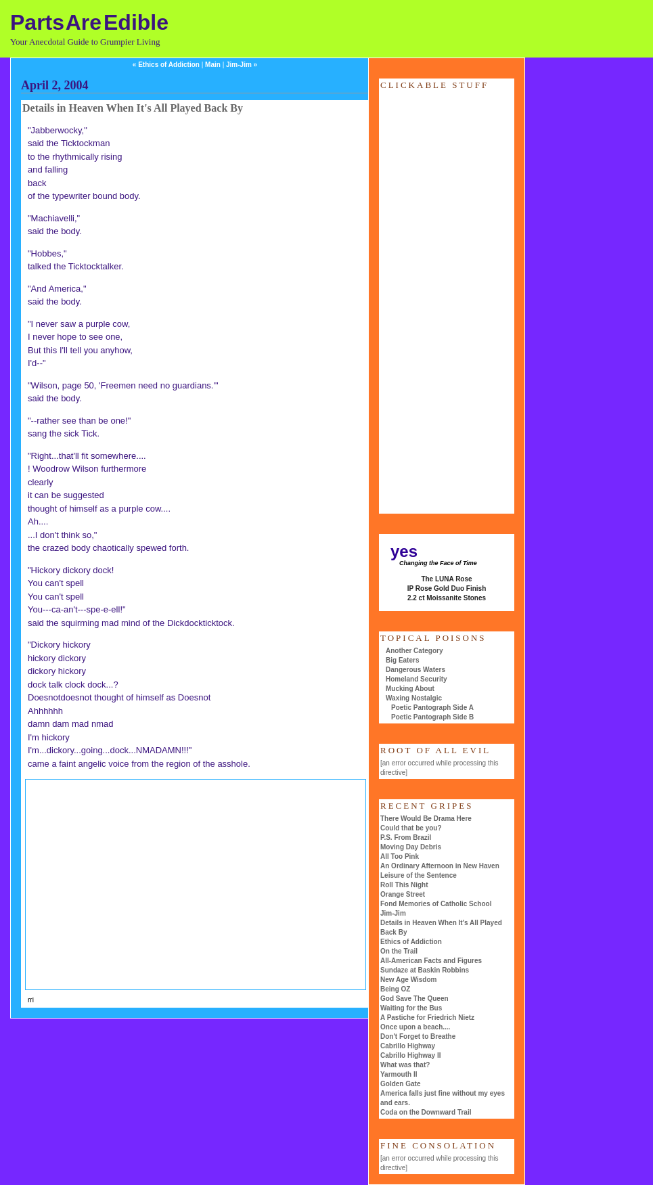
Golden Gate (400, 1084)
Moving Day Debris (410, 847)
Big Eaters (402, 660)
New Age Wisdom (408, 979)
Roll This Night (404, 885)
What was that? (405, 1065)
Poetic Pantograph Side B (432, 717)
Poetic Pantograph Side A (432, 707)
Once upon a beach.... (415, 1027)
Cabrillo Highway (407, 1046)
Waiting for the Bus (411, 1008)
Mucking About (410, 688)
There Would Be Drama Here (426, 818)
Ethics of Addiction (411, 941)
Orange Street (402, 894)
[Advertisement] (147, 882)
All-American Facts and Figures (431, 960)
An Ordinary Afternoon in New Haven (439, 866)
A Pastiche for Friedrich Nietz (427, 1017)
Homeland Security (416, 679)
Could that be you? (411, 828)
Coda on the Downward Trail (425, 1112)
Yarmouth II (398, 1074)
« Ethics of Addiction (166, 64)
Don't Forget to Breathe (417, 1036)
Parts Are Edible (89, 22)
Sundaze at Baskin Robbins (424, 970)
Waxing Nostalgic (414, 698)
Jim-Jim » (241, 64)
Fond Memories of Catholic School (435, 904)
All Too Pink (399, 856)
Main (213, 64)
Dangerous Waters (415, 669)
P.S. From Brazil (405, 837)
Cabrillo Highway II (410, 1055)
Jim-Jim (393, 913)
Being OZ (395, 989)
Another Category (414, 650)
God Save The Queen (414, 998)
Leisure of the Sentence (418, 875)
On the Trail (399, 951)
